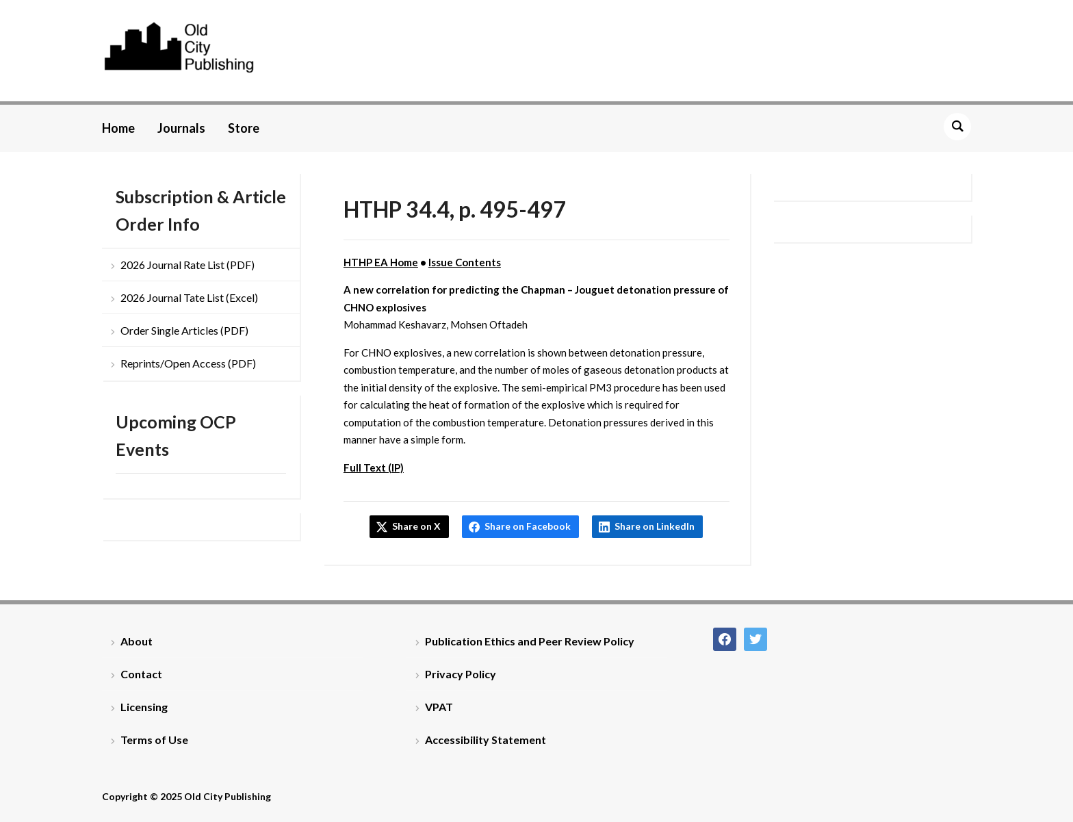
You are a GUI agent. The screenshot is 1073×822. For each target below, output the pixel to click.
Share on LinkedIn (655, 526)
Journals (181, 128)
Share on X (416, 526)
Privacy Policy (460, 673)
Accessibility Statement (485, 739)
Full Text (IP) (374, 467)
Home (118, 128)
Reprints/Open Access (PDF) (188, 363)
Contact (141, 673)
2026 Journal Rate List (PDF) (187, 264)
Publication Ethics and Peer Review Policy (529, 640)
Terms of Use (154, 739)
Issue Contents (464, 262)
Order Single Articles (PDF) (184, 330)
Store (243, 128)
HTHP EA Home (381, 262)
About (136, 640)
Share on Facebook (527, 526)
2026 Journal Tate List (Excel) (189, 297)
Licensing (144, 706)
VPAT (439, 706)
